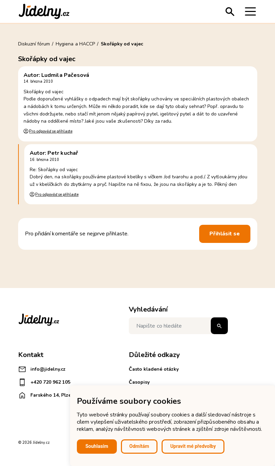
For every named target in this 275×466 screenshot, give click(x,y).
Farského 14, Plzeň (46, 395)
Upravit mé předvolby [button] (193, 446)
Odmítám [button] (139, 446)
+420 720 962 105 (44, 382)
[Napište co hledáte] (178, 325)
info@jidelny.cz (42, 369)
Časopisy (139, 382)
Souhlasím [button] (96, 446)
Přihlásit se (224, 233)
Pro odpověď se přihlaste (50, 131)
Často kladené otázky (154, 369)
